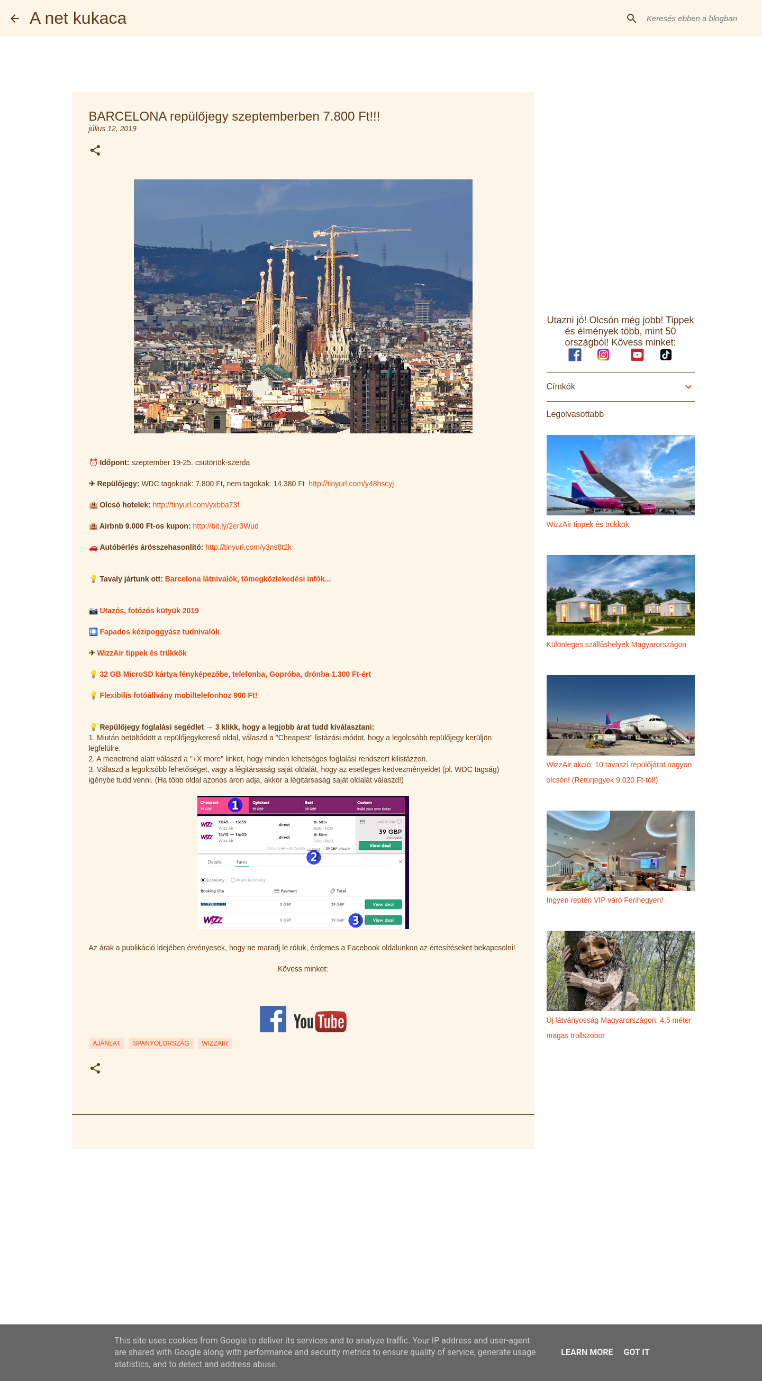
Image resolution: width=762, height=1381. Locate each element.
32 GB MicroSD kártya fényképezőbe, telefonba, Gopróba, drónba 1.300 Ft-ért (235, 674)
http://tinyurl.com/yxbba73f (196, 505)
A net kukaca (78, 18)
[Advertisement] (303, 1239)
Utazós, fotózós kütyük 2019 (149, 610)
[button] (95, 151)
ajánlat (107, 1043)
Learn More (587, 1352)
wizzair (215, 1043)
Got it (636, 1352)
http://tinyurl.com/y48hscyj (351, 483)
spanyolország (161, 1043)
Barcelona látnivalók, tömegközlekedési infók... (248, 579)
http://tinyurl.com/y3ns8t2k (248, 547)
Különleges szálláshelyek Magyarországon (617, 644)
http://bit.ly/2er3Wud (225, 526)
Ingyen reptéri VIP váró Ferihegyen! (605, 900)
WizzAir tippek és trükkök (141, 653)
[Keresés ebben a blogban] (698, 18)
